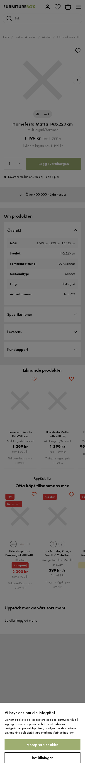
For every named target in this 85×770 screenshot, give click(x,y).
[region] (42, 736)
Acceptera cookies (42, 744)
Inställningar (42, 757)
